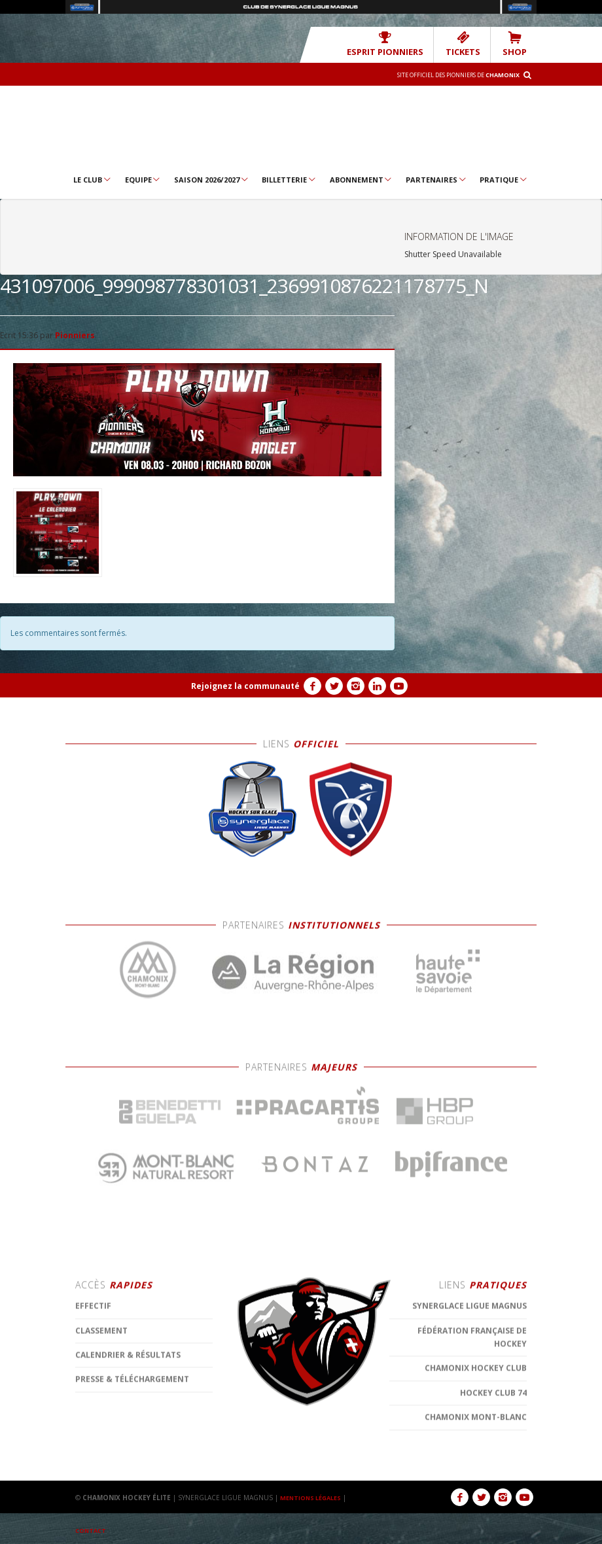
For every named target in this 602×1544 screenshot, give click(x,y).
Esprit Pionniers (403, 43)
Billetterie (289, 178)
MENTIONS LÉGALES (314, 1496)
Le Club (92, 178)
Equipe (143, 178)
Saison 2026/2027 (211, 178)
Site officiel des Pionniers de (446, 74)
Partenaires (436, 178)
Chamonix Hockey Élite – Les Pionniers (301, 127)
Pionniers (75, 334)
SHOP (517, 43)
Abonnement (361, 178)
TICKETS (471, 43)
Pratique (504, 178)
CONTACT (92, 1529)
